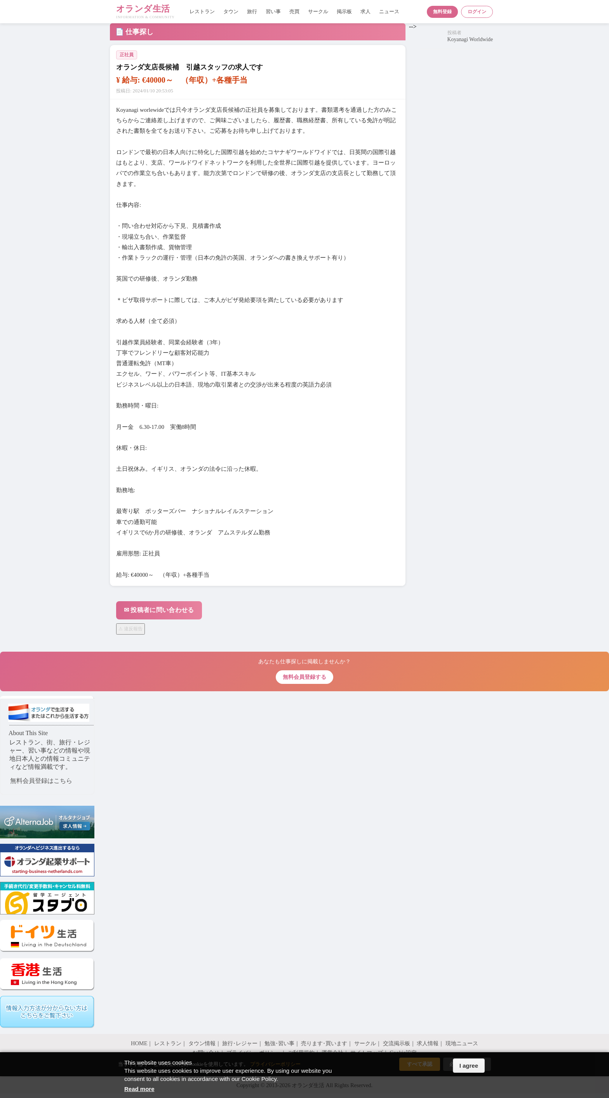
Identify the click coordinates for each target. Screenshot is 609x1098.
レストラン (202, 11)
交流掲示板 (396, 1043)
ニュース (389, 11)
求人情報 (427, 1043)
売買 (294, 11)
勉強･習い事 (279, 1043)
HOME (139, 1043)
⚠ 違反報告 (130, 628)
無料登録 (442, 11)
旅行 (252, 11)
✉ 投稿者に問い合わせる (159, 610)
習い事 (273, 11)
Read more (139, 1089)
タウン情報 (202, 1043)
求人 (365, 11)
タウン (230, 11)
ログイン (477, 11)
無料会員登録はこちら (41, 780)
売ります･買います (324, 1043)
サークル (318, 11)
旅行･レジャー (240, 1043)
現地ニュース (461, 1043)
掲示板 (344, 11)
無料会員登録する (304, 677)
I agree (468, 1065)
